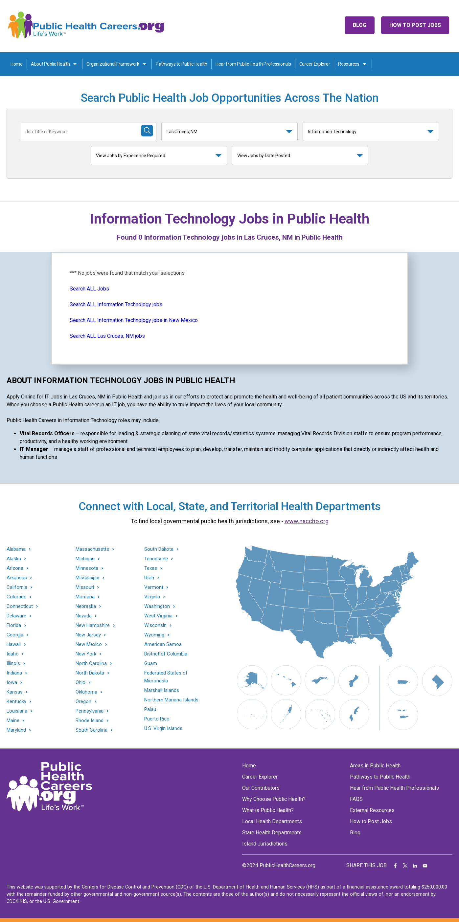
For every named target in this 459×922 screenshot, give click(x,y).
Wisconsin (155, 625)
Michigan (85, 559)
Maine (13, 720)
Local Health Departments (272, 821)
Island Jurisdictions (264, 844)
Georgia (15, 635)
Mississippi (87, 578)
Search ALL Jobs (89, 289)
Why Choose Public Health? (274, 799)
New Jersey (88, 635)
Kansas (15, 692)
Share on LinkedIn (415, 865)
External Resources (372, 810)
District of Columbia (165, 654)
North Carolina (91, 663)
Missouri (85, 587)
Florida (14, 625)
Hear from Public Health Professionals (253, 64)
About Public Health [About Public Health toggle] (50, 64)
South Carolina (91, 730)
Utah (149, 578)
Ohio (80, 682)
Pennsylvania (89, 711)
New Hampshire (93, 625)
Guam (150, 663)
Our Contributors (261, 788)
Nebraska (86, 606)
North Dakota (90, 673)
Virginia (152, 597)
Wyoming (154, 635)
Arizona (15, 568)
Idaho (13, 654)
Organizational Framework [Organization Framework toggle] (112, 64)
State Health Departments (272, 832)
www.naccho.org (307, 521)
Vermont (153, 587)
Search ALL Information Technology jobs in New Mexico (134, 320)
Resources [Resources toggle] (348, 64)
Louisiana (17, 711)
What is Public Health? (268, 810)
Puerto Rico (157, 719)
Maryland (16, 730)
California (17, 587)
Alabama (16, 549)
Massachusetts (92, 549)
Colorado (17, 597)
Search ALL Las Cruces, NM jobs (107, 336)
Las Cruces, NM (182, 131)
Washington (157, 606)
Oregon (83, 701)
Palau (150, 709)
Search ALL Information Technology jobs (116, 304)
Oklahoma (86, 692)
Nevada (84, 616)
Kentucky (16, 701)
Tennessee (156, 559)
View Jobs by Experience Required (130, 155)
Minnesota (87, 568)
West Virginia (158, 616)
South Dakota (158, 549)
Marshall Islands (161, 690)
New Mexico (89, 644)
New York (86, 654)
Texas (150, 568)
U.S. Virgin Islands (163, 728)
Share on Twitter (405, 865)
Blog (359, 25)
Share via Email (425, 865)
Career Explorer (314, 64)
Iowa (12, 682)
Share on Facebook (396, 865)
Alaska (14, 559)
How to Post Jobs (415, 25)
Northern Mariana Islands (171, 700)
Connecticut (20, 606)
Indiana (14, 673)
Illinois (13, 663)
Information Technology (332, 131)
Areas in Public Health (375, 765)
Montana (85, 597)
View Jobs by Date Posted (263, 155)
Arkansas (17, 578)
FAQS (356, 799)
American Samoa (163, 644)
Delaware (16, 616)
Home (17, 64)
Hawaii (14, 644)
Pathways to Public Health (181, 64)
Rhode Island (89, 720)
